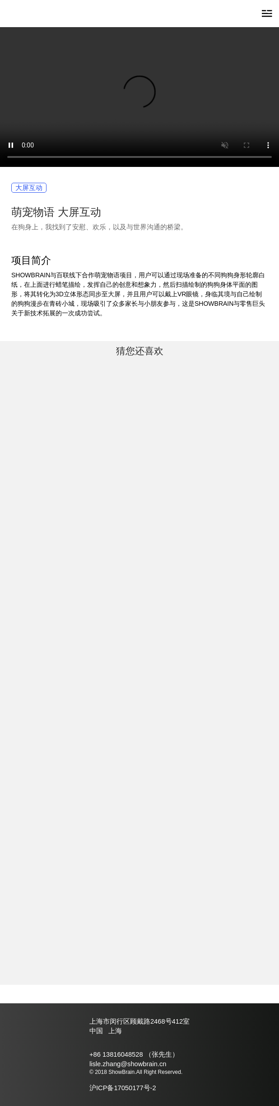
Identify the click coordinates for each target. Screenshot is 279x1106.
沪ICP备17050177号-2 (122, 1088)
